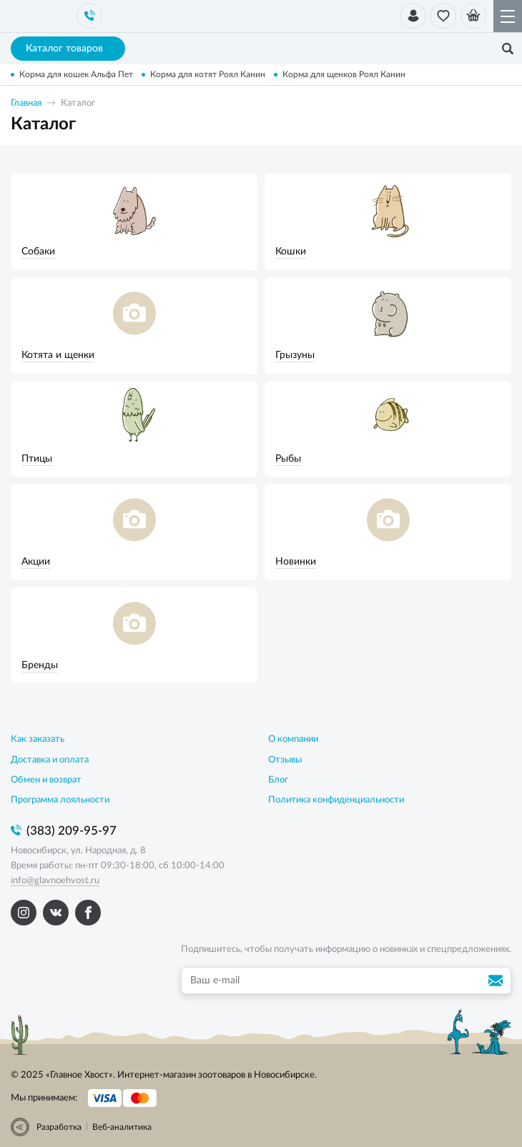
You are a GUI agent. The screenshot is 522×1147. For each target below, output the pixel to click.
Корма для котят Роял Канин (207, 74)
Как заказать (37, 739)
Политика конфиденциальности (336, 800)
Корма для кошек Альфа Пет (76, 74)
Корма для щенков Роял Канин (343, 74)
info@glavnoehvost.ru (55, 880)
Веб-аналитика (122, 1127)
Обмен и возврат (46, 780)
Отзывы (285, 760)
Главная (26, 103)
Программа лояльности (60, 800)
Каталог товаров (68, 49)
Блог (278, 780)
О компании (293, 739)
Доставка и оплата (50, 760)
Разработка (59, 1127)
